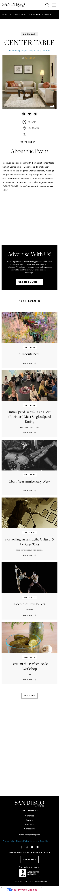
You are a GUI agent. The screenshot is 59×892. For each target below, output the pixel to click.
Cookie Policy (22, 841)
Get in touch (27, 282)
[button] (23, 114)
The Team (29, 824)
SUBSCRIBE (29, 859)
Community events (41, 14)
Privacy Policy (8, 841)
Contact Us (29, 828)
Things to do (19, 14)
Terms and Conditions (40, 841)
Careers (29, 820)
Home (5, 14)
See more (29, 695)
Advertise (29, 815)
